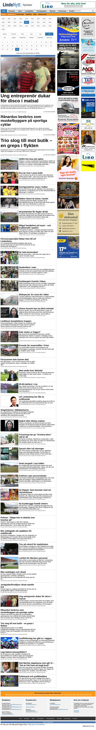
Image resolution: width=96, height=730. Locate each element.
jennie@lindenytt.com (15, 709)
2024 (44, 26)
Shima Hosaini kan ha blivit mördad (36, 308)
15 (17, 45)
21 (46, 45)
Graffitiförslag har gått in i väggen (35, 638)
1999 (3, 18)
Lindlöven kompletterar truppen (16, 321)
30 (36, 49)
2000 (9, 18)
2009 (9, 22)
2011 (20, 22)
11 (51, 42)
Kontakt (71, 11)
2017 (3, 26)
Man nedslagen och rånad (13, 572)
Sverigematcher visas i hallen (33, 187)
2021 (26, 26)
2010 (14, 22)
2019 (14, 26)
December (49, 37)
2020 (20, 26)
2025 (50, 26)
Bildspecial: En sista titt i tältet (34, 294)
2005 (38, 18)
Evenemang (62, 11)
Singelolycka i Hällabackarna (15, 410)
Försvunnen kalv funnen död (14, 359)
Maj (40, 34)
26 (17, 49)
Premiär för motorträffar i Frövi (34, 345)
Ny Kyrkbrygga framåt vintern (33, 503)
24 (7, 49)
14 (12, 45)
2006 (44, 18)
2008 (3, 22)
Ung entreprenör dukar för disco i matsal (25, 98)
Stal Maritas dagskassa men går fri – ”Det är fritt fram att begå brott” (36, 664)
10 (46, 42)
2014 (38, 22)
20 (41, 45)
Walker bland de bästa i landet (33, 199)
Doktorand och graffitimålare (33, 676)
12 (2, 45)
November (40, 37)
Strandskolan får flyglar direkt (33, 212)
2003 (26, 18)
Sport (20, 11)
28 (26, 49)
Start (3, 11)
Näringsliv (12, 11)
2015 (44, 22)
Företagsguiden (42, 11)
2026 (3, 29)
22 (51, 45)
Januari (5, 34)
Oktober (31, 37)
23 (2, 49)
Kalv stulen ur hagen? (29, 332)
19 (36, 45)
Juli (5, 37)
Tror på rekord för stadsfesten (33, 544)
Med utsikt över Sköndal (30, 370)
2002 (20, 18)
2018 (9, 26)
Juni (49, 34)
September (23, 37)
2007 (50, 18)
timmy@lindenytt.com (8, 714)
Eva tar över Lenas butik (31, 173)
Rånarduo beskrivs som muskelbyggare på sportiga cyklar (24, 120)
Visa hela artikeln (49, 111)
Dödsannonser (42, 14)
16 (22, 45)
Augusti (14, 37)
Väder (35, 14)
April (31, 34)
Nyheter (3, 14)
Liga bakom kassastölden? (14, 652)
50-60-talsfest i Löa (28, 384)
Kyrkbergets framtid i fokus (32, 281)
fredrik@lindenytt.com (15, 704)
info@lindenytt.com (31, 704)
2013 (32, 22)
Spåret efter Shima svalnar (32, 421)
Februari (13, 34)
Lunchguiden (29, 11)
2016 (50, 22)
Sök (93, 11)
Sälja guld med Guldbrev (36, 724)
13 (7, 45)
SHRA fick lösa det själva (31, 159)
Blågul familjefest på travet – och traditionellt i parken (35, 226)
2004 (32, 18)
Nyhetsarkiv (11, 14)
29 (31, 49)
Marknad (52, 11)
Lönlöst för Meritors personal (33, 558)
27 (22, 49)
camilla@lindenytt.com (16, 707)
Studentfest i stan (27, 267)
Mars (22, 34)
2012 (26, 22)
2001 (14, 18)
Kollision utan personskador (33, 476)
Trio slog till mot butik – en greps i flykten (26, 143)
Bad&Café (29, 14)
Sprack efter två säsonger (31, 448)
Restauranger (20, 14)
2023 (38, 26)
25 (12, 49)
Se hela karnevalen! (28, 252)
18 (31, 45)
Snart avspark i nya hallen (31, 463)
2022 (32, 26)
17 (26, 45)
